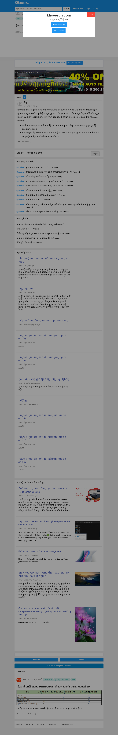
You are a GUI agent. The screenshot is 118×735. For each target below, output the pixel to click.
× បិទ (91, 14)
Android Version (59, 24)
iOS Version (58, 30)
